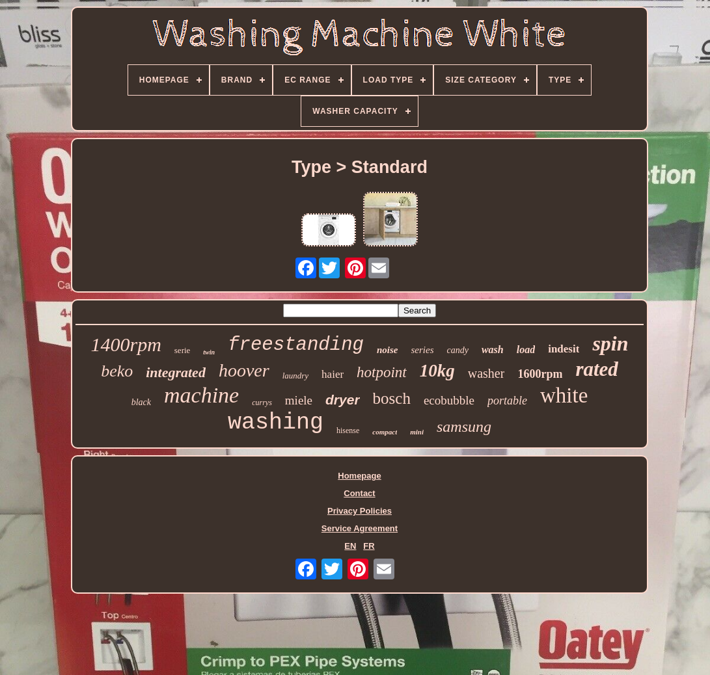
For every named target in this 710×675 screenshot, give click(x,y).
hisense (347, 430)
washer (486, 373)
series (422, 350)
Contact (359, 493)
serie (182, 350)
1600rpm (539, 373)
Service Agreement (359, 528)
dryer (342, 399)
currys (262, 402)
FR (368, 546)
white (564, 395)
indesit (563, 349)
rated (596, 369)
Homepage (359, 476)
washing (275, 423)
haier (332, 374)
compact (384, 432)
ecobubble (449, 400)
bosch (392, 398)
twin (209, 352)
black (141, 402)
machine (201, 395)
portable (507, 400)
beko (117, 371)
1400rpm (125, 344)
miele (298, 400)
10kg (437, 370)
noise (387, 350)
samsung (464, 426)
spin (610, 343)
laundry (295, 375)
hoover (244, 370)
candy (458, 350)
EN (350, 546)
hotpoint (382, 372)
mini (417, 432)
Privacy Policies (359, 511)
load (526, 349)
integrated (176, 372)
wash (493, 349)
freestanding (296, 345)
